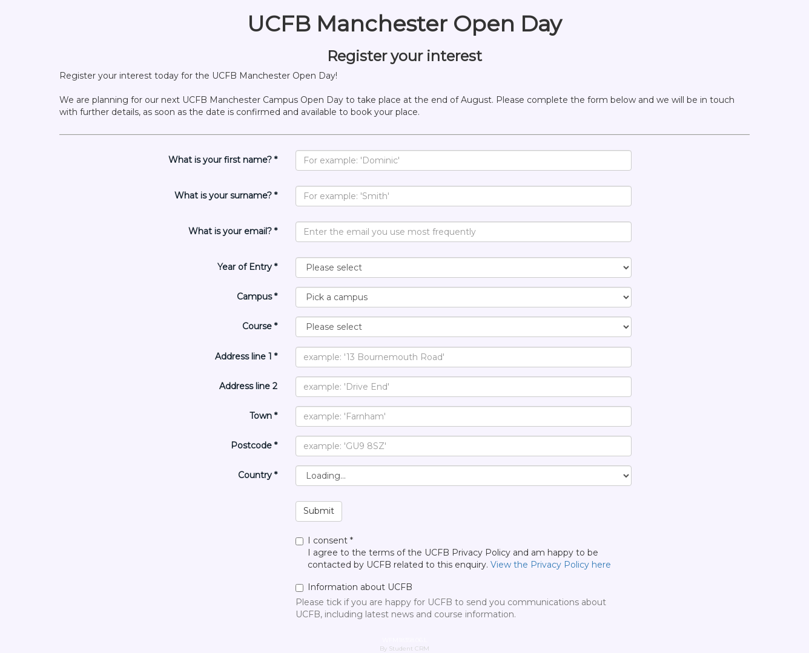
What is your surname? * (225, 195)
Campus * (257, 296)
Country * (257, 475)
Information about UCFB (354, 587)
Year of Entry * (247, 266)
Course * (259, 326)
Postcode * (254, 445)
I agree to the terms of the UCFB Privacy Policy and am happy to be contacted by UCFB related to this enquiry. (464, 552)
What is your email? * (232, 231)
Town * (263, 415)
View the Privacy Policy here (550, 564)
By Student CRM (404, 648)
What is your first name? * (222, 159)
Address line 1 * (246, 356)
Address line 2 (248, 386)
